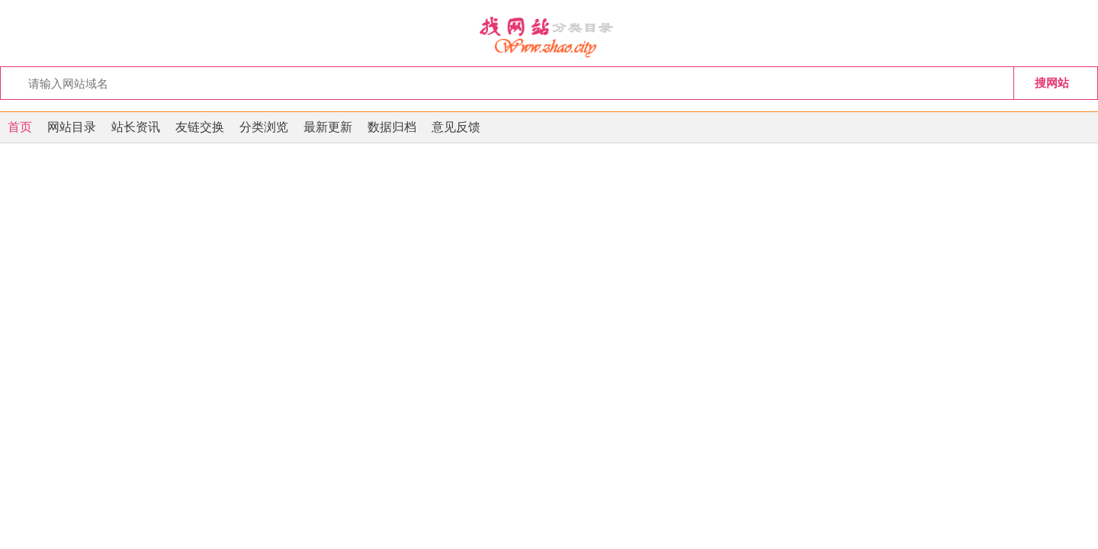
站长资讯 (135, 126)
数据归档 (392, 126)
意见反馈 (456, 126)
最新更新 (327, 126)
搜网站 (1052, 82)
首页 (20, 126)
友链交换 (199, 126)
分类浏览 (263, 126)
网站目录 (71, 126)
